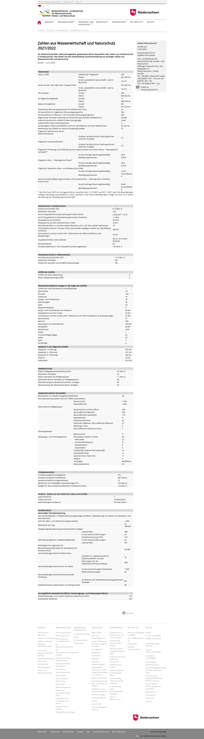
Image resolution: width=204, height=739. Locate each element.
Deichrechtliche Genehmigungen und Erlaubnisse (153, 686)
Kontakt (94, 701)
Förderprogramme (62, 636)
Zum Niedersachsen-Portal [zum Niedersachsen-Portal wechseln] (50, 2)
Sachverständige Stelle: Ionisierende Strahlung (116, 680)
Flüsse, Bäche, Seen (63, 672)
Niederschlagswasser (63, 687)
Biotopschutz (96, 652)
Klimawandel (60, 684)
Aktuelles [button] (49, 22)
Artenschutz (96, 655)
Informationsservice (99, 698)
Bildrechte (42, 731)
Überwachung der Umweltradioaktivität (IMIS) (117, 651)
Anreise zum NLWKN (153, 636)
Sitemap (149, 701)
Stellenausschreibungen (46, 638)
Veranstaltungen (44, 667)
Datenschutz (68, 731)
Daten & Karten (151, 692)
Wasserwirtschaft (63, 627)
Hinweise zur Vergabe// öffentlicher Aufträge (46, 652)
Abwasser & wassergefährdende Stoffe (63, 692)
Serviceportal (150, 695)
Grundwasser (60, 669)
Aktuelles (51, 30)
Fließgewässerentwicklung (65, 712)
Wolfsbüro (95, 659)
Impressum (150, 698)
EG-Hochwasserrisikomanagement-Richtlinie (67, 652)
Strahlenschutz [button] (118, 22)
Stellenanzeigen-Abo (45, 641)
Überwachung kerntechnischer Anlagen (115, 643)
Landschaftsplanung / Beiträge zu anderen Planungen (99, 643)
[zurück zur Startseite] (60, 13)
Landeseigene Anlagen (82, 634)
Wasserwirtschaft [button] (65, 22)
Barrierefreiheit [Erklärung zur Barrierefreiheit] (119, 731)
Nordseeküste (61, 675)
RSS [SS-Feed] (88, 731)
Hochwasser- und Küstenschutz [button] (85, 23)
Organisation (132, 644)
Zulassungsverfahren (63, 632)
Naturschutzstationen (99, 678)
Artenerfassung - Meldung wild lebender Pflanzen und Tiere (154, 678)
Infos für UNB (96, 704)
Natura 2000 (96, 632)
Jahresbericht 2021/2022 (80, 30)
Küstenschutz (78, 643)
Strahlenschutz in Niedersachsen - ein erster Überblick (117, 634)
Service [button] (150, 22)
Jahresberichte (63, 30)
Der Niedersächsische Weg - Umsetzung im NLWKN (100, 683)
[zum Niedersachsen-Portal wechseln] (144, 15)
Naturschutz (97, 627)
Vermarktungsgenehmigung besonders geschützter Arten (156, 670)
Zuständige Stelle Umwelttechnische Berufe (62, 700)
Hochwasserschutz (80, 640)
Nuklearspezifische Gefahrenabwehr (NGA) (116, 672)
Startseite (41, 30)
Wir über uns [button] (136, 22)
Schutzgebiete (97, 649)
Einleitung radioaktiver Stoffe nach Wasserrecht (118, 659)
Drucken (129, 613)
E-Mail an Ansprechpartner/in (147, 88)
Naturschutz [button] (101, 22)
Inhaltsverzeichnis (101, 731)
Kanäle (76, 637)
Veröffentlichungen (99, 695)
